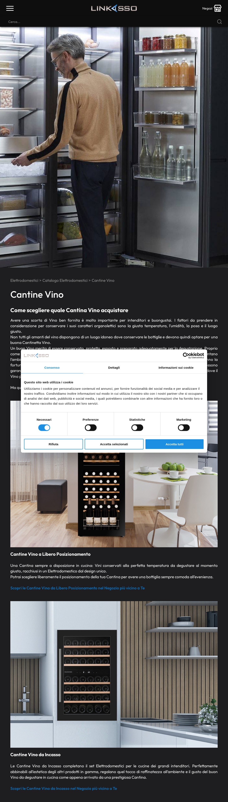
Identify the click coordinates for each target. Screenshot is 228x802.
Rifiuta (53, 444)
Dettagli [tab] (114, 367)
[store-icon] (212, 8)
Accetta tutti (175, 444)
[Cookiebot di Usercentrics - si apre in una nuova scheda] (186, 355)
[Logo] (114, 8)
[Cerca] (114, 22)
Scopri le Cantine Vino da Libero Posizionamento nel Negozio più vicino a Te (77, 587)
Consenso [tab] (51, 367)
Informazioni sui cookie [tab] (176, 367)
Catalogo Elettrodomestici (65, 280)
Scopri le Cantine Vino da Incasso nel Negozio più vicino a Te (63, 788)
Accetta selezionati (114, 444)
